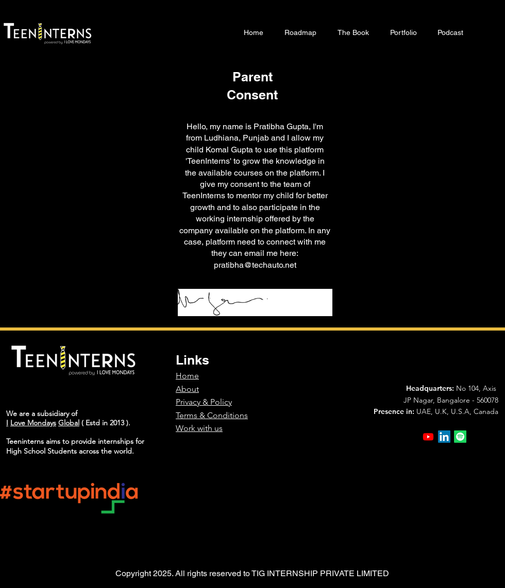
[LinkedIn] (444, 436)
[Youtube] (428, 436)
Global (68, 422)
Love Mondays (33, 422)
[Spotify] (460, 436)
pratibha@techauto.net (255, 265)
